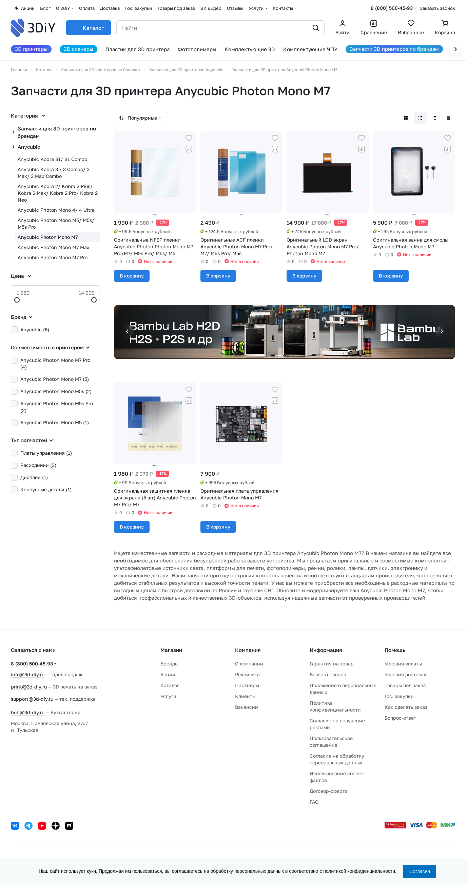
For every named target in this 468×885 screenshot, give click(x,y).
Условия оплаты (403, 663)
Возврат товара (328, 674)
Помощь (395, 650)
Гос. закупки (399, 696)
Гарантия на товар (332, 663)
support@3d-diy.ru (32, 699)
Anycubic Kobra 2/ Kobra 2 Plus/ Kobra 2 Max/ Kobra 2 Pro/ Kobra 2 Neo (58, 193)
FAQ (314, 802)
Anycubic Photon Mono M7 (48, 237)
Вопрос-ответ (400, 718)
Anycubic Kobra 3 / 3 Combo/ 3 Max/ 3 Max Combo (54, 172)
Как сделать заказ (406, 707)
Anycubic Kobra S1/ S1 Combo (52, 159)
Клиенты (245, 696)
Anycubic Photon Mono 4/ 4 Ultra (56, 210)
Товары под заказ (405, 685)
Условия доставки (406, 674)
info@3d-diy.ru (27, 674)
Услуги (168, 696)
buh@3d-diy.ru (27, 712)
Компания (248, 650)
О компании (249, 663)
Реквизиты (247, 674)
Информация (326, 650)
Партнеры (247, 685)
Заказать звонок (437, 8)
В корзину (132, 276)
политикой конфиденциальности (359, 871)
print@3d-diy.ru (29, 687)
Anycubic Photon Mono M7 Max (54, 247)
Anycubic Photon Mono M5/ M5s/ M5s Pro (56, 223)
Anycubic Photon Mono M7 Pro (52, 257)
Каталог (169, 685)
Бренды (169, 663)
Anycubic (29, 147)
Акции (167, 674)
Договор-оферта (329, 791)
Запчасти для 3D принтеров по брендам (57, 132)
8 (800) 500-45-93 (392, 8)
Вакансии (246, 707)
